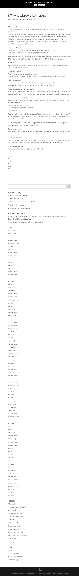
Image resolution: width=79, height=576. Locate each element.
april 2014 (11, 398)
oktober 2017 (12, 297)
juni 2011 (10, 492)
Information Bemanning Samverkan (20, 208)
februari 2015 (12, 369)
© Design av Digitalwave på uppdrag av (24, 573)
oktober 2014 (12, 382)
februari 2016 (12, 344)
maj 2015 (11, 360)
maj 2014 (11, 394)
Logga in (11, 550)
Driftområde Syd (13, 529)
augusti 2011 (12, 489)
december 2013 (13, 407)
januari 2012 (12, 473)
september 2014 (13, 385)
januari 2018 (12, 287)
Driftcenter (11, 520)
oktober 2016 (12, 325)
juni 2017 (11, 303)
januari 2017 (12, 316)
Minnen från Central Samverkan (18, 195)
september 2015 (13, 353)
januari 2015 (12, 372)
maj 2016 (11, 335)
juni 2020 (11, 246)
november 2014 (13, 379)
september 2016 (13, 328)
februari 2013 (12, 435)
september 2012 (13, 448)
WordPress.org (13, 560)
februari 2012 (12, 470)
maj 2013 (11, 426)
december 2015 (13, 347)
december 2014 (13, 376)
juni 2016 (11, 331)
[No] (76, 4)
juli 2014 (10, 388)
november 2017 (13, 293)
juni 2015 (11, 357)
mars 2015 (11, 366)
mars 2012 (11, 467)
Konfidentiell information (16, 532)
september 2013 (13, 417)
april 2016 (11, 338)
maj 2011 (11, 495)
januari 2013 (12, 439)
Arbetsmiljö (12, 504)
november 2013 (13, 410)
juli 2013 (10, 420)
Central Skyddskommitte (16, 516)
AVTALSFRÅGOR (13, 510)
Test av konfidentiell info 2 (16, 199)
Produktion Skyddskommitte (17, 535)
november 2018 (13, 271)
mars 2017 (11, 309)
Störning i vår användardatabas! (32, 222)
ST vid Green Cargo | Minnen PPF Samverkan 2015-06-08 (27, 216)
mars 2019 (11, 268)
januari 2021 (12, 234)
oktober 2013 (12, 413)
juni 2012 (11, 458)
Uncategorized (13, 542)
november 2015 (13, 350)
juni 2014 (11, 391)
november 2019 (13, 252)
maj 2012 (11, 461)
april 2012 (11, 464)
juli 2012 (10, 454)
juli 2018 (10, 278)
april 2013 (11, 429)
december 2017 (13, 290)
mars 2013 (11, 432)
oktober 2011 (12, 483)
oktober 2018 (12, 275)
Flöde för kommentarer (16, 556)
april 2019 (11, 265)
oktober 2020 (12, 240)
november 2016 (13, 322)
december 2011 (13, 476)
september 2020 (13, 243)
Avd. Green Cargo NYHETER (25, 19)
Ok (36, 5)
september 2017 (13, 300)
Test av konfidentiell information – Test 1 (21, 202)
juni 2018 (11, 281)
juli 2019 (10, 259)
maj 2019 (11, 262)
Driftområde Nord (14, 526)
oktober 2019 (12, 256)
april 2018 (11, 284)
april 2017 (11, 306)
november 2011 (13, 480)
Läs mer (41, 5)
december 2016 (13, 319)
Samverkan (12, 539)
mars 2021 (11, 230)
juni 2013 (11, 423)
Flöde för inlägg (13, 553)
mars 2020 (11, 249)
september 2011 (13, 486)
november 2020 (13, 237)
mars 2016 (11, 341)
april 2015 (11, 363)
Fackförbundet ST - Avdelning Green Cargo (53, 573)
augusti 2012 (12, 451)
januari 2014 (12, 404)
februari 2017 (12, 312)
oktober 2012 (12, 445)
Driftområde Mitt (13, 523)
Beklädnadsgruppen (15, 513)
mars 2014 (11, 401)
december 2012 (13, 442)
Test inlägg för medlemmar (17, 205)
